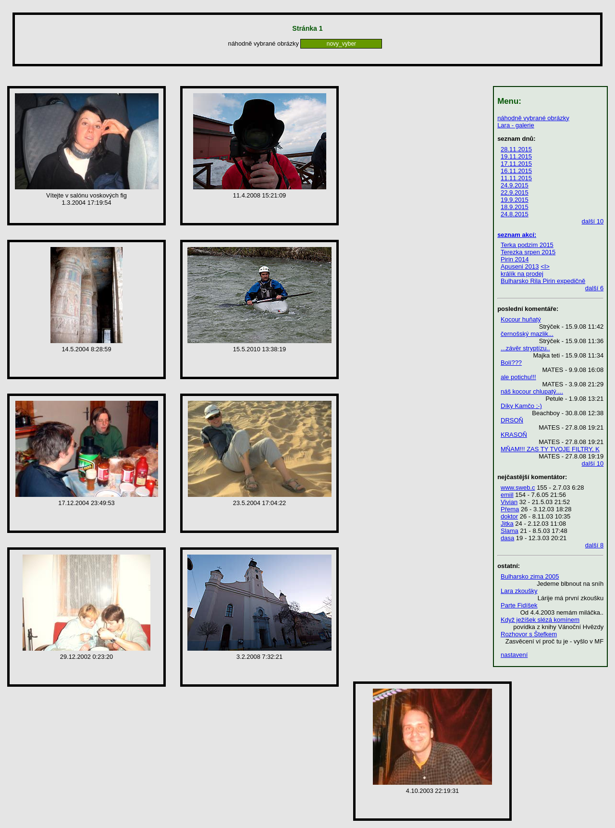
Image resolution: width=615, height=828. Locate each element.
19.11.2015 (516, 156)
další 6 (594, 288)
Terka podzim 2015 (527, 244)
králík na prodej (522, 273)
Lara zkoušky (519, 590)
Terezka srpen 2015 (528, 252)
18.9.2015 (515, 206)
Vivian (509, 502)
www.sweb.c (518, 487)
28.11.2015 (516, 149)
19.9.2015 (515, 199)
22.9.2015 (515, 192)
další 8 (594, 545)
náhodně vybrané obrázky (533, 118)
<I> (545, 266)
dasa (507, 538)
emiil (507, 494)
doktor (509, 516)
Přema (510, 509)
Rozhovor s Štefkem (529, 634)
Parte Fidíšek (519, 605)
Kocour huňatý (521, 319)
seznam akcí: (516, 234)
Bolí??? (511, 362)
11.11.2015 (516, 178)
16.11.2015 (516, 170)
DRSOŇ (512, 420)
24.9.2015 (515, 185)
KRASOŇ (514, 434)
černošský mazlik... (527, 333)
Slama (509, 530)
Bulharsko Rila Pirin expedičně (543, 280)
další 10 (593, 221)
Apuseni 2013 (520, 266)
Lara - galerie (515, 125)
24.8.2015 (515, 214)
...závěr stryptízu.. (525, 348)
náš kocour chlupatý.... (532, 391)
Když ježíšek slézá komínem (540, 619)
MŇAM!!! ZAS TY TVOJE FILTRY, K (550, 449)
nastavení (514, 654)
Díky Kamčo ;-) (521, 405)
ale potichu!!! (518, 377)
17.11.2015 (516, 163)
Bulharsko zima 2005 (530, 576)
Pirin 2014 (515, 259)
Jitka (507, 523)
